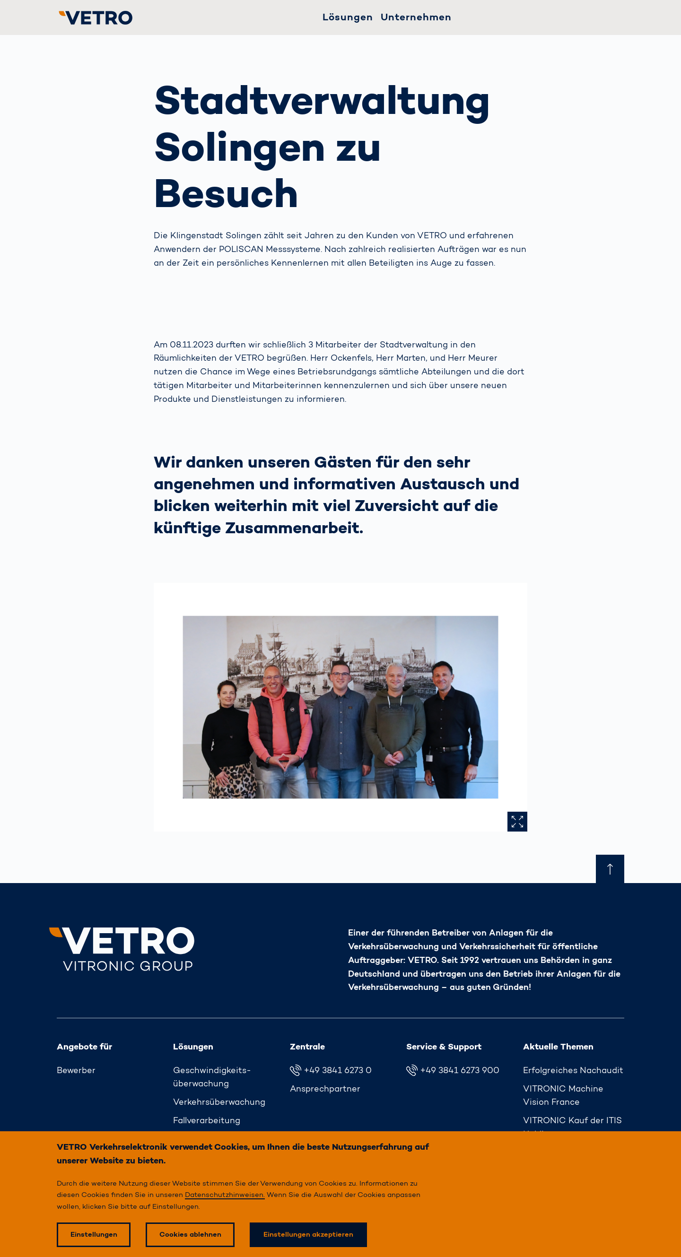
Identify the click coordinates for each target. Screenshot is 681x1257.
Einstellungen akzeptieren (308, 1235)
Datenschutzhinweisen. (225, 1195)
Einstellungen (93, 1235)
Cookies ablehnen (190, 1235)
